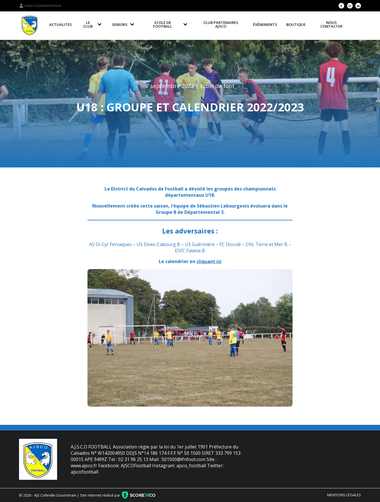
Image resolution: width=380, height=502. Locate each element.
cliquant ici (209, 261)
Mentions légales (344, 494)
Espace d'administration (40, 5)
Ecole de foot (217, 86)
